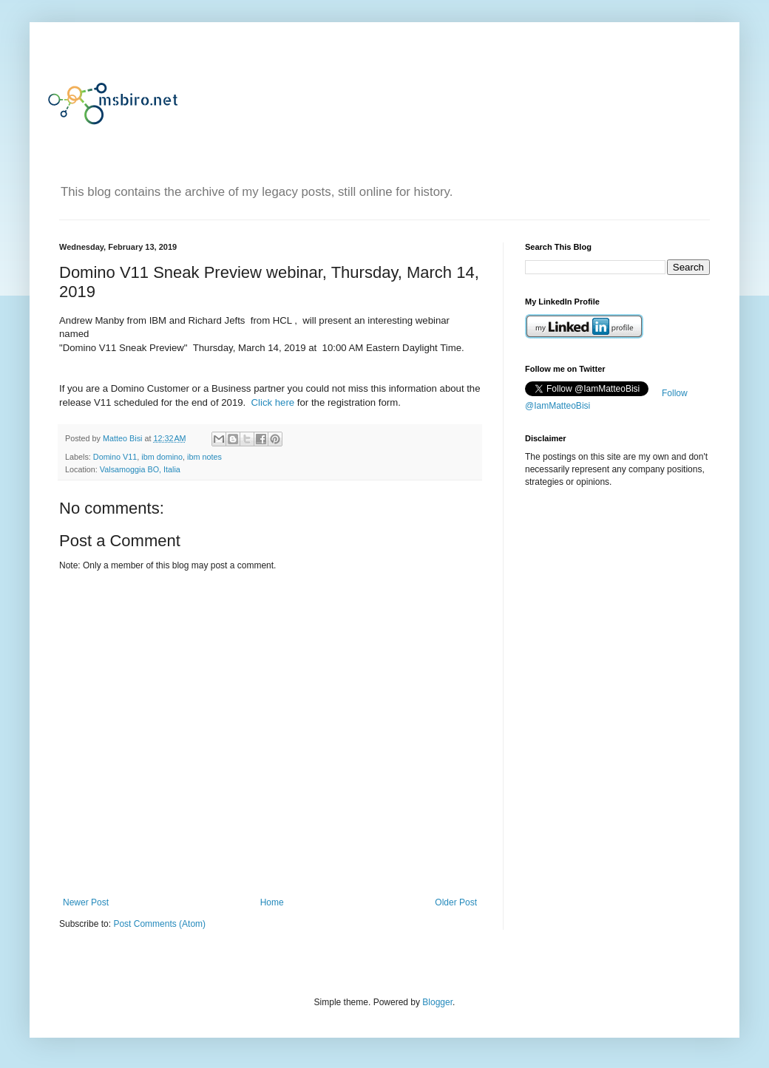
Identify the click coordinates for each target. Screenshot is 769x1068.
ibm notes (204, 456)
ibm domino (162, 456)
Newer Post (86, 902)
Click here (273, 402)
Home (272, 902)
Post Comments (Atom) (159, 924)
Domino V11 (115, 456)
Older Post (456, 902)
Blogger (437, 1002)
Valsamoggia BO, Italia (140, 469)
